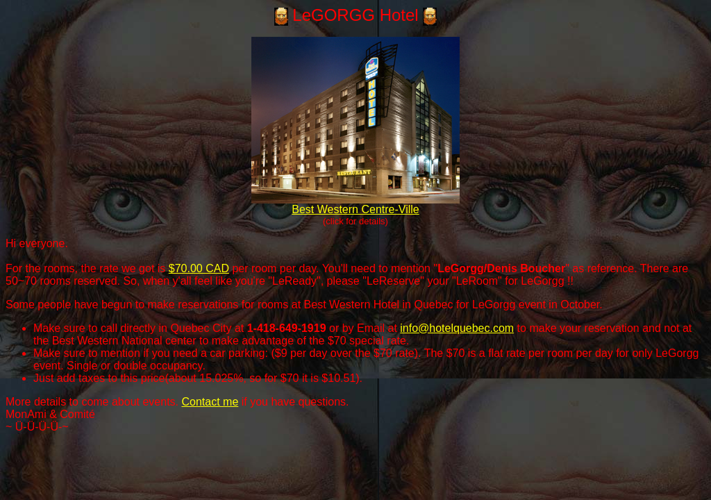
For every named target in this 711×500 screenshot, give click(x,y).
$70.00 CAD (199, 268)
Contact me (209, 402)
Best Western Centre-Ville (355, 204)
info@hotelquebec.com (457, 328)
